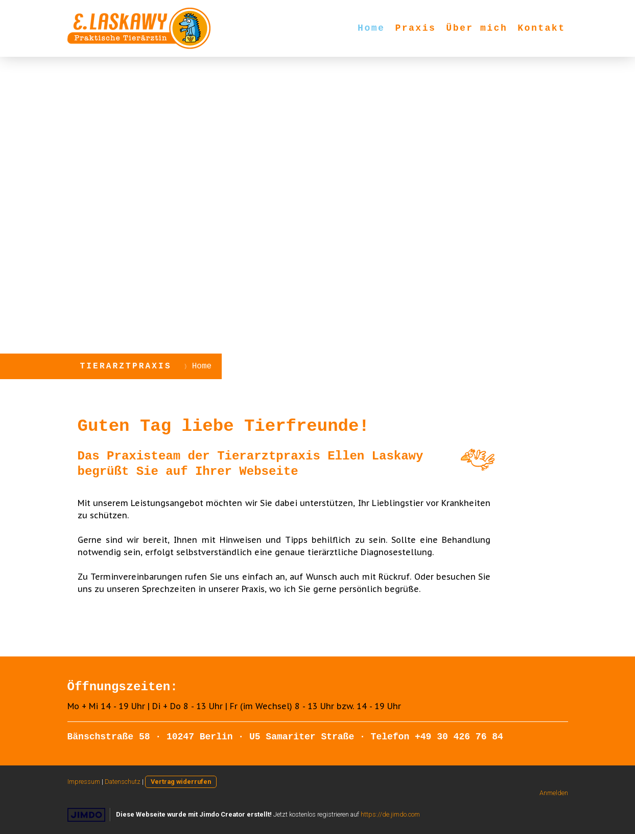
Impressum (83, 781)
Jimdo (86, 815)
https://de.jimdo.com (390, 814)
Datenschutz (122, 781)
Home (371, 28)
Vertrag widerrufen (181, 781)
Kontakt (541, 28)
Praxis (415, 28)
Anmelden (553, 793)
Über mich (476, 28)
